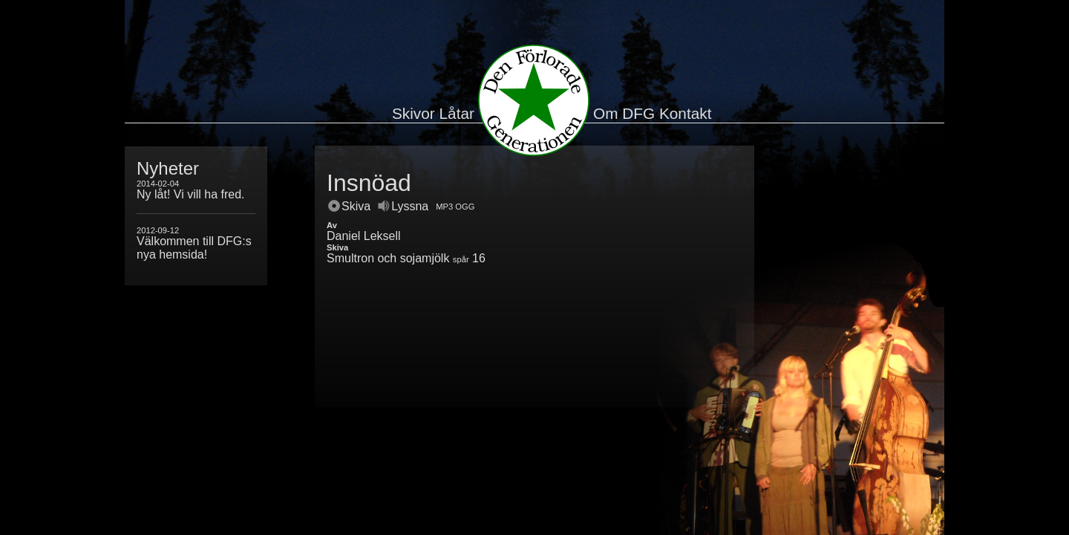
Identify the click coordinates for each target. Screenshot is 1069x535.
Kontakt (685, 113)
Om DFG (624, 113)
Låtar (456, 113)
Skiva (349, 206)
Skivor (413, 113)
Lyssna (403, 206)
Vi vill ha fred (207, 194)
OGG (464, 206)
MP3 (444, 206)
